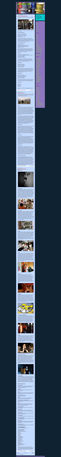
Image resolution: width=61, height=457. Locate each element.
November (38, 92)
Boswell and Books (39, 58)
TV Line (37, 82)
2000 (37, 43)
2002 (37, 31)
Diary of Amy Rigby (39, 59)
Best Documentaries (39, 46)
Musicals (38, 44)
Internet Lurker (38, 64)
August (38, 95)
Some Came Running (39, 77)
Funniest (38, 45)
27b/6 (37, 57)
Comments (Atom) (22, 454)
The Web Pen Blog (39, 79)
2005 (37, 27)
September (38, 94)
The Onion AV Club (39, 78)
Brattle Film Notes (39, 55)
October (38, 93)
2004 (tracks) (38, 29)
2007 (37, 36)
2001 (37, 42)
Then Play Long (38, 80)
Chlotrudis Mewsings (39, 54)
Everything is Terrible (39, 61)
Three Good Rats (38, 81)
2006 (37, 26)
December (38, 91)
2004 (37, 28)
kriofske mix (24, 4)
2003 (37, 30)
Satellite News (38, 76)
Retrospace (38, 75)
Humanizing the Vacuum (39, 62)
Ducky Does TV (38, 60)
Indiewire (38, 63)
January (38, 101)
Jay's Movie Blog (38, 65)
